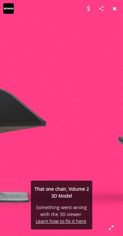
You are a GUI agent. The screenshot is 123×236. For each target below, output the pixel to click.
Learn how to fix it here (61, 221)
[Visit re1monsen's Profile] (8, 8)
